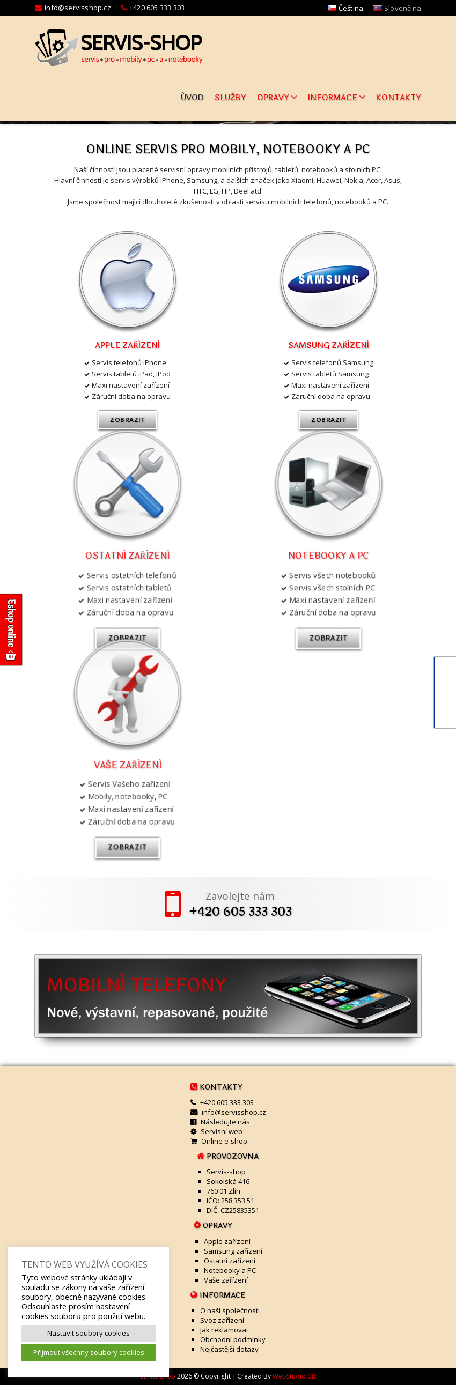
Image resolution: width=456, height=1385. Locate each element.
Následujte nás (225, 1122)
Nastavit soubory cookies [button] (88, 1333)
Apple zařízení (127, 345)
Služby (230, 98)
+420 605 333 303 (157, 7)
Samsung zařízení (328, 345)
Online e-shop (224, 1141)
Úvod (192, 98)
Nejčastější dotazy (229, 1349)
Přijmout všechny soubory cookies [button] (88, 1352)
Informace (336, 98)
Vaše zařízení (226, 1280)
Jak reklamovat (224, 1330)
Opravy (277, 98)
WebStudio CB (294, 1376)
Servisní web (221, 1131)
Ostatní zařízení (229, 1260)
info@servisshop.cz (78, 7)
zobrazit (127, 420)
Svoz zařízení (222, 1320)
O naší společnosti (230, 1310)
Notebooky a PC (230, 1270)
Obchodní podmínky (233, 1339)
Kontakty (398, 98)
